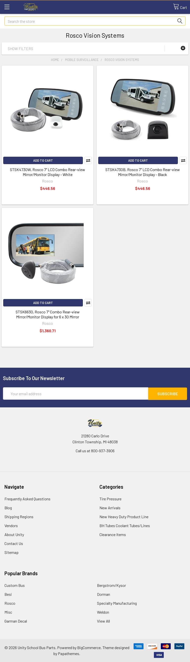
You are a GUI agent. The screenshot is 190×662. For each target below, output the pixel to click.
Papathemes (68, 653)
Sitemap (11, 552)
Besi (8, 594)
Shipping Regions (18, 516)
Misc (8, 611)
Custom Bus (14, 585)
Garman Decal (15, 620)
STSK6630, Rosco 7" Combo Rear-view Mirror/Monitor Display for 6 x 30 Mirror (48, 314)
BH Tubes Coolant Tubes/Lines (124, 525)
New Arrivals (109, 507)
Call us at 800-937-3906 (95, 450)
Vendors (11, 525)
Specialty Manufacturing (117, 603)
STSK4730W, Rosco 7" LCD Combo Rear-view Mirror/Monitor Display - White (47, 172)
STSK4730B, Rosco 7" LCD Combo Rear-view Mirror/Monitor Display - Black (142, 172)
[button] (183, 48)
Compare (88, 160)
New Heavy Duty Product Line (123, 516)
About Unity (14, 534)
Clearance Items (112, 534)
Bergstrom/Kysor (111, 585)
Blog (8, 507)
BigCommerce (89, 647)
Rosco (9, 603)
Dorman (103, 594)
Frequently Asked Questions (27, 498)
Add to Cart (43, 160)
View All (103, 620)
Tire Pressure (110, 498)
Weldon (103, 611)
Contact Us (13, 543)
